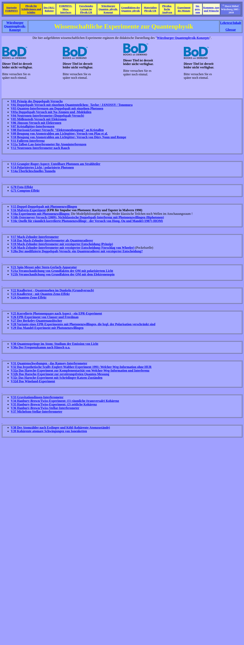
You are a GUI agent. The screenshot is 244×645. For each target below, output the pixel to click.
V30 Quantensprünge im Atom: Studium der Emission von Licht (54, 343)
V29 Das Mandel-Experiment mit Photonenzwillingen (47, 327)
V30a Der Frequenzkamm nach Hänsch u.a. (40, 347)
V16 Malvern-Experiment (28, 210)
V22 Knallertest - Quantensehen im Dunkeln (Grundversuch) (52, 290)
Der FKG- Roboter (49, 9)
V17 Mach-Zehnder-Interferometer (35, 237)
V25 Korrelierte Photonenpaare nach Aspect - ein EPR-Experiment (56, 313)
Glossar (230, 29)
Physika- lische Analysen (167, 9)
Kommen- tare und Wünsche (211, 9)
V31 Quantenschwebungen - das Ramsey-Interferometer (49, 363)
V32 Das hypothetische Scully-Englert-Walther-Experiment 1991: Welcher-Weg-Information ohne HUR (81, 367)
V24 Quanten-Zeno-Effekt (28, 297)
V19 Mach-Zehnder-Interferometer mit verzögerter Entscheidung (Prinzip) (62, 244)
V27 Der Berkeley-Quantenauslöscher (36, 320)
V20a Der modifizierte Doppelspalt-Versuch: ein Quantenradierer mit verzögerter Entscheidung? (77, 251)
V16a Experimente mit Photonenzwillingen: (40, 213)
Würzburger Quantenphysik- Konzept (15, 26)
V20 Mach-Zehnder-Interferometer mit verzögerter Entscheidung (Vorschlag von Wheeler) (72, 247)
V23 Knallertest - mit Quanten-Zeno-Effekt (40, 294)
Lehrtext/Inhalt (230, 23)
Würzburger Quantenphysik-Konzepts (183, 37)
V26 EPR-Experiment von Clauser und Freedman (44, 317)
